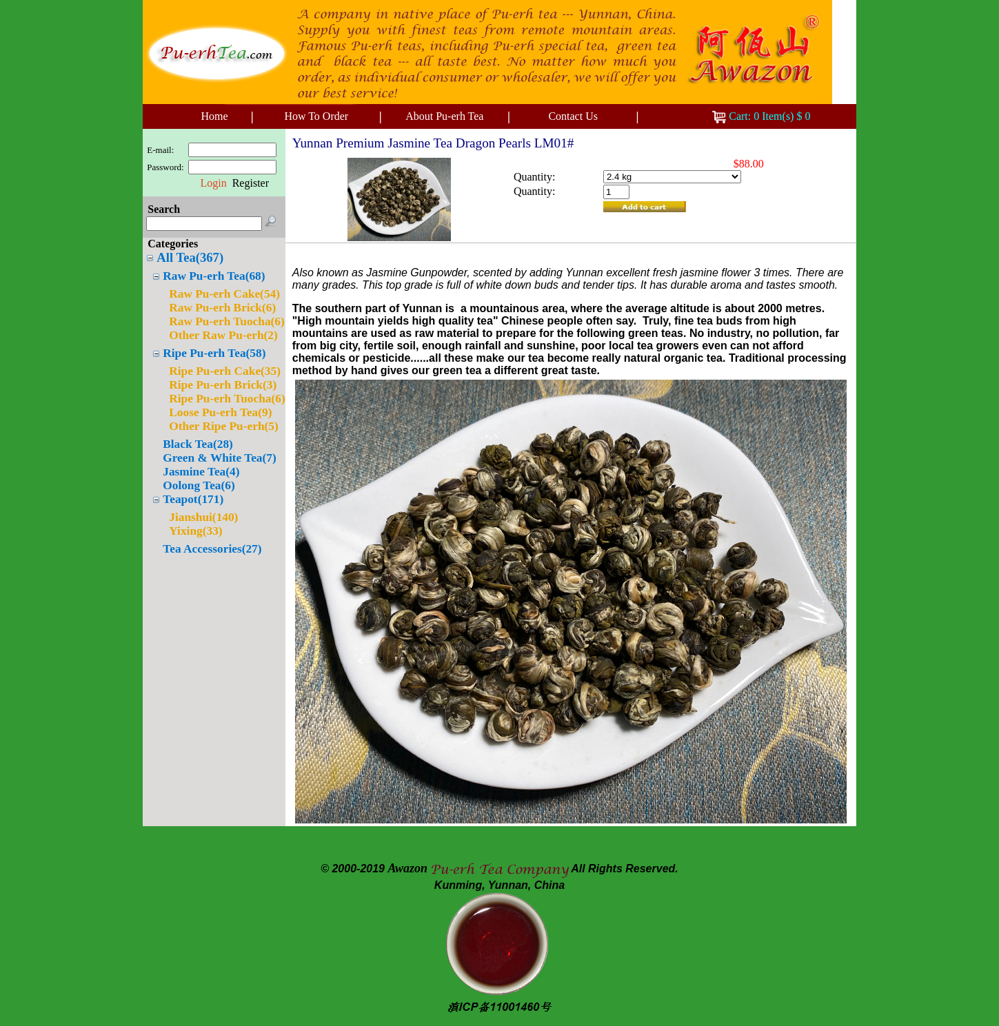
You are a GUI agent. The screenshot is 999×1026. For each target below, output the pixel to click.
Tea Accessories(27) (212, 548)
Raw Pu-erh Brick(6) (222, 307)
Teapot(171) (193, 499)
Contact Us (573, 116)
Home (214, 116)
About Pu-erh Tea (444, 116)
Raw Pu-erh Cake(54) (224, 293)
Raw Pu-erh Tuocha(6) (227, 321)
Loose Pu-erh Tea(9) (220, 412)
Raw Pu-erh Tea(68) (214, 276)
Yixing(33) (195, 530)
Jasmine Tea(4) (201, 471)
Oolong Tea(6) (198, 485)
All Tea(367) (190, 257)
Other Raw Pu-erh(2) (223, 335)
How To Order (316, 116)
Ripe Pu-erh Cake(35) (225, 371)
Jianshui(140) (203, 517)
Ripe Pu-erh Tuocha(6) (227, 398)
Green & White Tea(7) (219, 457)
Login (213, 183)
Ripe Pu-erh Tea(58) (214, 353)
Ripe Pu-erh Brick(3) (222, 384)
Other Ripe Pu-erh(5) (224, 426)
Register (250, 183)
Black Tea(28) (198, 444)
